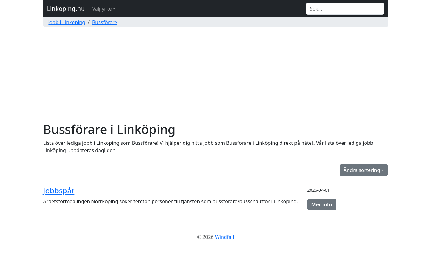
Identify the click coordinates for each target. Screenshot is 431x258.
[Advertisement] (215, 75)
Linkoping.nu (66, 8)
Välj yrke (102, 8)
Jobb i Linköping (67, 22)
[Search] (345, 9)
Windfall (224, 237)
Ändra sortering (362, 170)
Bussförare (104, 22)
